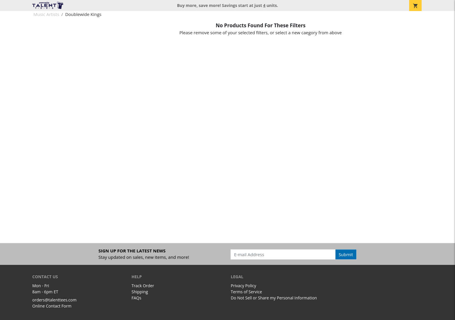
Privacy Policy (243, 285)
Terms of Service (246, 291)
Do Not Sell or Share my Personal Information (274, 298)
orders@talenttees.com (54, 300)
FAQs (136, 298)
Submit (346, 254)
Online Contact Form (51, 306)
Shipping (139, 291)
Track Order (142, 285)
